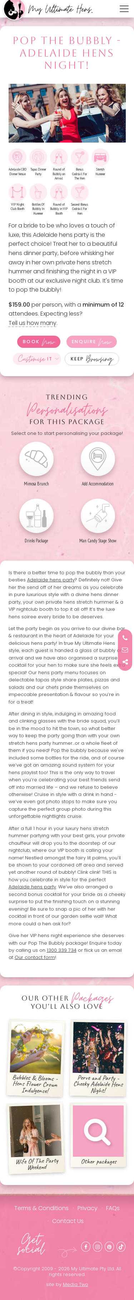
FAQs (113, 1208)
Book (39, 342)
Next (115, 110)
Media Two (75, 1284)
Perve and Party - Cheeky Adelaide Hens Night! (99, 1058)
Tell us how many (32, 323)
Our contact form (35, 957)
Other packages (98, 1135)
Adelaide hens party (51, 580)
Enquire (91, 342)
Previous (19, 110)
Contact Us (68, 1221)
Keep (92, 358)
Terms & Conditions (41, 1208)
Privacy (88, 1208)
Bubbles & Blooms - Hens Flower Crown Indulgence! (36, 1058)
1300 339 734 (61, 950)
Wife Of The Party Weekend (35, 1138)
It (35, 359)
